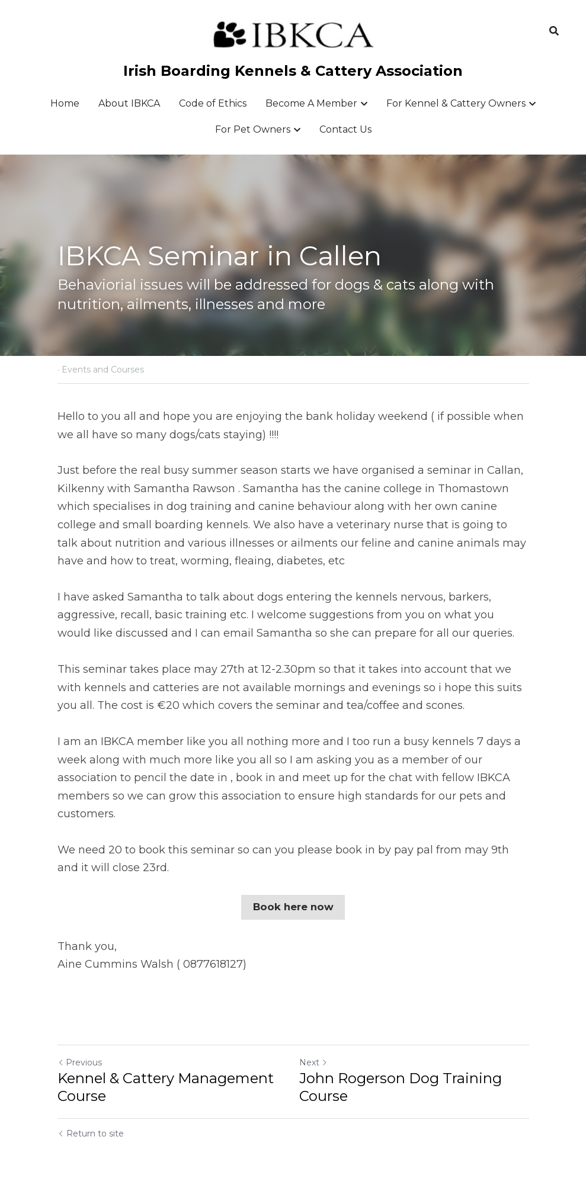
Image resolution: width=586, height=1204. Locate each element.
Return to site (90, 1132)
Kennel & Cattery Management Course (165, 1085)
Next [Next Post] (313, 1061)
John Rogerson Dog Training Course (400, 1085)
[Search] (554, 31)
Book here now (293, 906)
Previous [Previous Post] (79, 1061)
